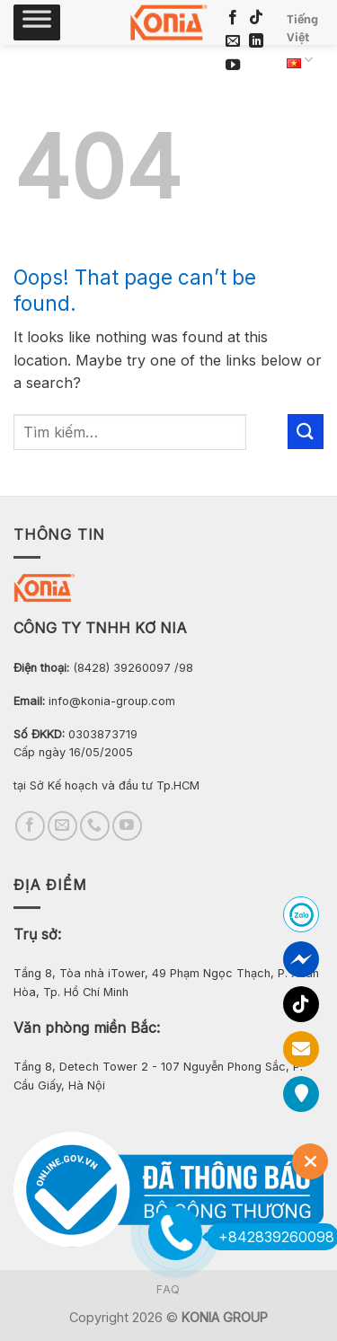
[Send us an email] (233, 41)
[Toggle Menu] (36, 22)
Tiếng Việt (302, 42)
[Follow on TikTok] (256, 18)
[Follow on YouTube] (233, 65)
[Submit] (306, 431)
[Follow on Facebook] (233, 18)
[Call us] (95, 826)
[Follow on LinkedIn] (256, 41)
